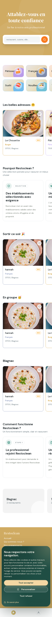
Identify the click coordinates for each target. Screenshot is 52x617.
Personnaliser (26, 589)
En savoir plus (11, 602)
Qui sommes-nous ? (14, 541)
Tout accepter (26, 582)
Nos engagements (13, 545)
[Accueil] (13, 612)
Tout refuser (26, 596)
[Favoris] (38, 612)
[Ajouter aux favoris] (39, 114)
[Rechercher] (44, 39)
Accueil (7, 538)
